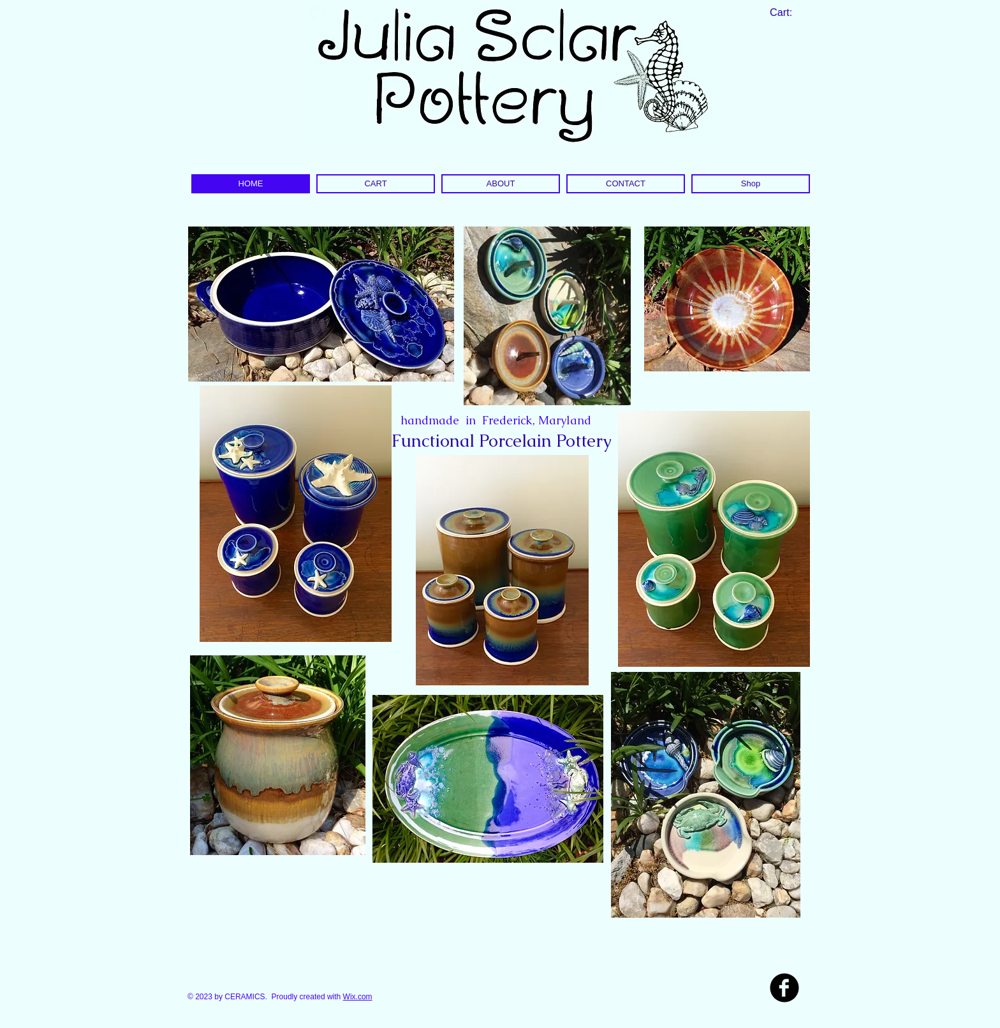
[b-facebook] (784, 987)
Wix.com (357, 996)
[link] (788, 12)
